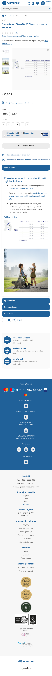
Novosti (26, 551)
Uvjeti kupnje (26, 538)
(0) (16, 33)
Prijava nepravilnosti (26, 535)
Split (26, 498)
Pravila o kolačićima (26, 567)
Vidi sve (26, 504)
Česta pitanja (26, 558)
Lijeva (14, 114)
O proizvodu (9, 167)
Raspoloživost (10, 307)
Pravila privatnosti (26, 571)
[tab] (26, 168)
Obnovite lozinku (26, 542)
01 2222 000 (27, 425)
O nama (26, 555)
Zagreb (26, 495)
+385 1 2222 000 (28, 480)
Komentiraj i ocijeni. (31, 36)
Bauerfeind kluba (13, 135)
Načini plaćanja (26, 532)
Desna (5, 114)
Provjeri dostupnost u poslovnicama (19, 103)
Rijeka (26, 501)
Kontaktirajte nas (26, 528)
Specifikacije (9, 300)
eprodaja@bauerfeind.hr (26, 438)
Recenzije (8, 313)
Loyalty (26, 525)
